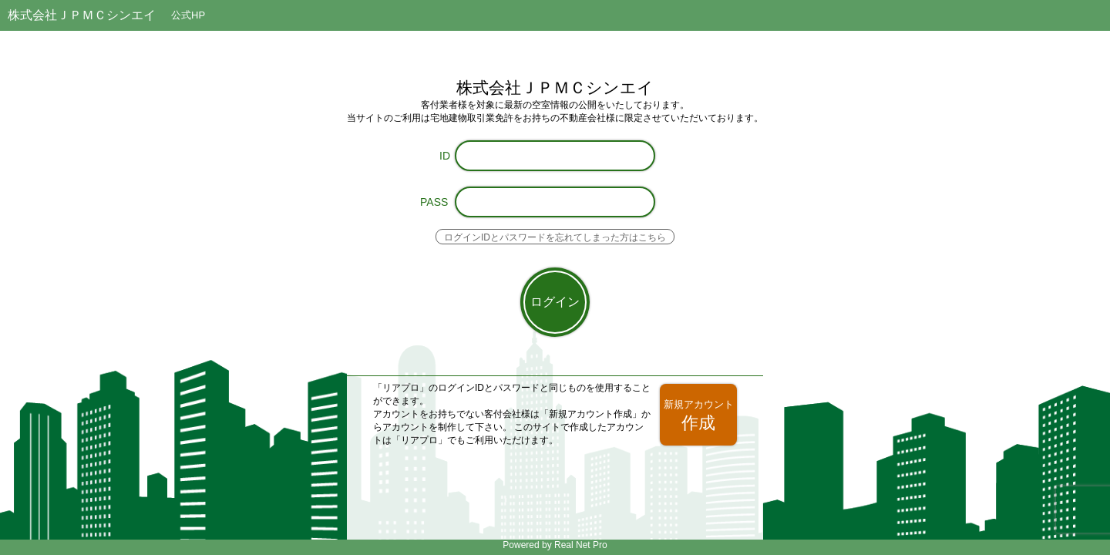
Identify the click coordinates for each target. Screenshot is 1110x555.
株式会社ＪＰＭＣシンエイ (82, 15)
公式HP (188, 15)
